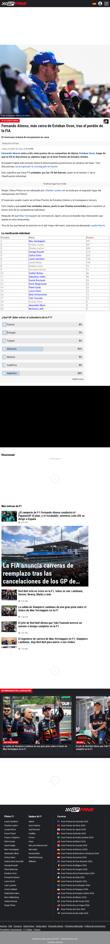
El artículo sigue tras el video (55, 184)
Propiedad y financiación (11, 929)
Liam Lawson (10, 885)
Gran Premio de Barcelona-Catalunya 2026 (78, 853)
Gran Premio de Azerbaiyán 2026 (73, 885)
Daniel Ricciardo (37, 280)
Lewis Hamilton (37, 259)
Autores (3, 926)
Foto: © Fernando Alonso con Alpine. (16, 116)
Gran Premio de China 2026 (71, 825)
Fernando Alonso (10, 153)
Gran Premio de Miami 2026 (71, 841)
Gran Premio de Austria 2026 (72, 857)
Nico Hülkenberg (11, 897)
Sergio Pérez (9, 905)
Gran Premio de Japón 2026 (71, 829)
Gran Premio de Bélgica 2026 (72, 865)
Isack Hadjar (9, 845)
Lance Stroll (35, 291)
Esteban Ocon (87, 153)
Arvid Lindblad (10, 889)
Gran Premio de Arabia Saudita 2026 (75, 837)
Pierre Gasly (35, 287)
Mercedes (33, 849)
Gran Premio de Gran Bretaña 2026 (74, 861)
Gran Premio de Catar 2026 (71, 909)
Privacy (37, 929)
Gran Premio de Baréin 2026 (71, 833)
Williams (32, 861)
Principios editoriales (74, 926)
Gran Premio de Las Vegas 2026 (73, 905)
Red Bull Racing (35, 857)
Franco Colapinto (12, 837)
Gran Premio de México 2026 (72, 897)
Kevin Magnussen (38, 284)
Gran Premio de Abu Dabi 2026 (72, 913)
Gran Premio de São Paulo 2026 (73, 901)
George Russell (36, 252)
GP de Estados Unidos (9, 121)
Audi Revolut (34, 829)
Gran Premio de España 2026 (72, 881)
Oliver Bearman (11, 869)
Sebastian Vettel (37, 276)
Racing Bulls (34, 853)
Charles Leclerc (53, 190)
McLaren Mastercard (38, 845)
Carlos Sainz (35, 255)
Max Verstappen (28, 215)
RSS (10, 926)
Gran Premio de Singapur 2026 (72, 889)
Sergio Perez (28, 926)
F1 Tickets (27, 929)
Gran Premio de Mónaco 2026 (72, 849)
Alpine (31, 821)
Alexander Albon (37, 305)
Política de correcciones (95, 926)
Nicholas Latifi (36, 308)
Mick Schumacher (38, 294)
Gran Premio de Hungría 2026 (72, 869)
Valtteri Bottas (36, 273)
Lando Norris (98, 225)
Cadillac (32, 833)
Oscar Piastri (10, 833)
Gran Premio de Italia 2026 (71, 877)
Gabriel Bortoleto (11, 893)
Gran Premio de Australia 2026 (72, 821)
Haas (31, 841)
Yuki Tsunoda (36, 298)
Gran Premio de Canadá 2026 (72, 845)
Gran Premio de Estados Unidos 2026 (75, 893)
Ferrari (32, 837)
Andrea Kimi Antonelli (13, 861)
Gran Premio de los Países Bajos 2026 (76, 873)
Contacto (17, 926)
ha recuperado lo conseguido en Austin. (36, 166)
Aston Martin (34, 825)
